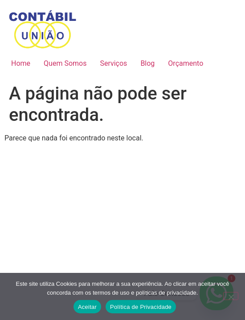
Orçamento (185, 63)
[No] (230, 296)
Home (20, 63)
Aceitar (87, 307)
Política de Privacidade (141, 307)
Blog (147, 63)
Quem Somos (65, 63)
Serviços (113, 63)
